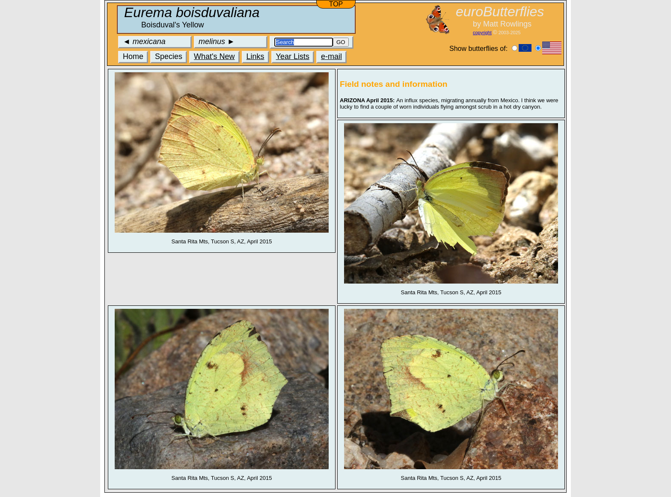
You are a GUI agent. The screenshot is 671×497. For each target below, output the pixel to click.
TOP (336, 4)
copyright (482, 32)
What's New (214, 56)
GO (340, 42)
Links (255, 56)
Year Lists (292, 56)
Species (168, 56)
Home (133, 56)
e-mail (331, 56)
